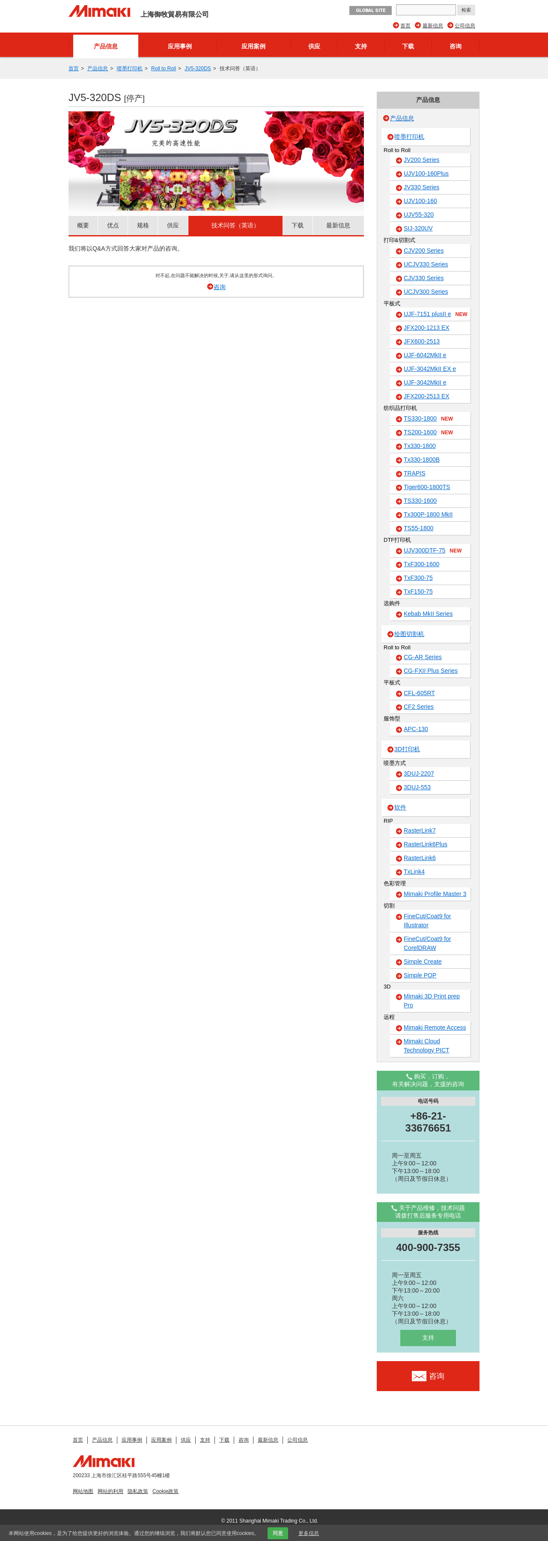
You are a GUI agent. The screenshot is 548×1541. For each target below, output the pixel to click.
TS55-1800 (418, 528)
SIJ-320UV (418, 228)
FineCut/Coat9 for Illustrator (427, 921)
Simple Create (423, 961)
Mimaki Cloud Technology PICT (427, 1046)
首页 (405, 26)
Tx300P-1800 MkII (428, 514)
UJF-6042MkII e (425, 355)
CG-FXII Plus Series (431, 670)
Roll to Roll (163, 69)
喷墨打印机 (130, 69)
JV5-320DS (198, 69)
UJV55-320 (419, 214)
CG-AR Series (423, 657)
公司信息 (465, 26)
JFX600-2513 (422, 341)
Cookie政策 (165, 1491)
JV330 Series (421, 187)
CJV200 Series (424, 250)
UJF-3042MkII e (425, 382)
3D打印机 (407, 749)
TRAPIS (415, 473)
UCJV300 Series (426, 291)
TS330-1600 (420, 500)
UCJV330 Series (426, 264)
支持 (361, 46)
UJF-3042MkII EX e (430, 368)
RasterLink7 (420, 830)
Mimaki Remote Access (435, 1027)
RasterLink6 (420, 857)
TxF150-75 (418, 591)
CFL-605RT (419, 693)
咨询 (456, 46)
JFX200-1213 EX (427, 327)
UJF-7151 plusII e (436, 314)
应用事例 (180, 46)
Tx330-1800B (422, 459)
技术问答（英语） (235, 225)
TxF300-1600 (421, 564)
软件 (400, 807)
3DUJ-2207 (419, 773)
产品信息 (106, 46)
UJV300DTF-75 (433, 551)
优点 (113, 225)
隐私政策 (138, 1491)
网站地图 (83, 1491)
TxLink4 (414, 871)
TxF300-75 (418, 577)
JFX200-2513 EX (427, 396)
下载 (408, 46)
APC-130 (416, 729)
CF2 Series (419, 706)
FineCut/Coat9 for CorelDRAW (427, 943)
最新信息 (433, 26)
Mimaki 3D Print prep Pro (432, 1001)
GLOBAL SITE (370, 10)
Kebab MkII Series (428, 613)
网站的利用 (110, 1491)
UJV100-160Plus (426, 173)
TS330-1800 (428, 419)
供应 (314, 46)
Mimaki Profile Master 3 (435, 893)
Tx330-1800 (420, 445)
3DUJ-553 (417, 787)
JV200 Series (421, 159)
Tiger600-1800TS (427, 487)
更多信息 (308, 1533)
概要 (83, 225)
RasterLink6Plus (425, 844)
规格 (143, 225)
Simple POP (420, 975)
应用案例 (253, 46)
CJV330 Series (424, 278)
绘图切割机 (409, 633)
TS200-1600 (428, 432)
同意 (278, 1533)
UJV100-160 (420, 200)
